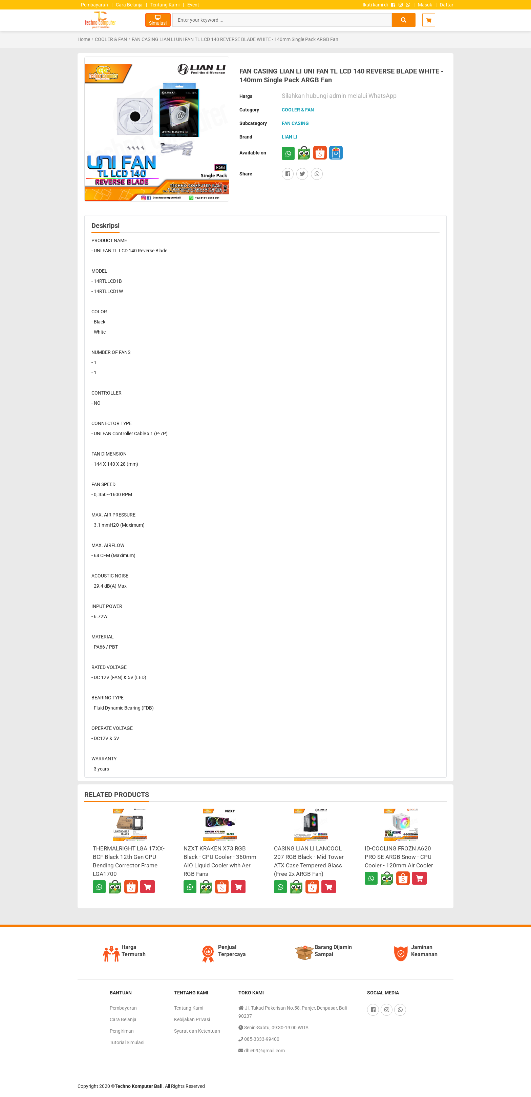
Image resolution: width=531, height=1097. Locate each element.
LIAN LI (289, 137)
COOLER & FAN (111, 39)
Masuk (425, 4)
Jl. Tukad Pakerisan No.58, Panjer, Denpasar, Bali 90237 (292, 1011)
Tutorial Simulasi (127, 1042)
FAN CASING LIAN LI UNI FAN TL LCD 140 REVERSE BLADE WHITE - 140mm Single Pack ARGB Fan (235, 39)
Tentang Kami (164, 4)
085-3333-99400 (258, 1039)
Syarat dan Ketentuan (197, 1031)
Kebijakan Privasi (192, 1019)
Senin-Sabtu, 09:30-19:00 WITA (273, 1028)
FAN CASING (295, 123)
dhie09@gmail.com (261, 1051)
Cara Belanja (129, 4)
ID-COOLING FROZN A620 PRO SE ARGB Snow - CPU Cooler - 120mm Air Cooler (399, 857)
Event (193, 4)
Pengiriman (122, 1031)
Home (84, 39)
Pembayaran (94, 4)
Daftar (446, 4)
